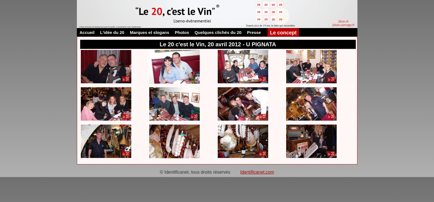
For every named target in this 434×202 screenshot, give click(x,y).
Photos (182, 32)
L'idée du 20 (112, 32)
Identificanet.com (257, 172)
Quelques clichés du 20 (218, 32)
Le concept (283, 32)
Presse (254, 32)
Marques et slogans (149, 32)
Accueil (87, 32)
